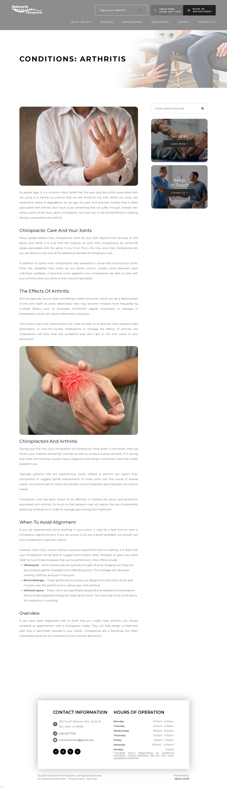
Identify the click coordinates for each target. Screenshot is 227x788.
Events (183, 22)
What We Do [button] (81, 22)
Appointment (132, 22)
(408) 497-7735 (170, 11)
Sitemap (93, 778)
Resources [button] (160, 22)
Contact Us (207, 22)
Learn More (178, 143)
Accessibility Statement (52, 778)
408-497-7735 (67, 733)
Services (107, 22)
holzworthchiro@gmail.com (76, 740)
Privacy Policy (77, 778)
